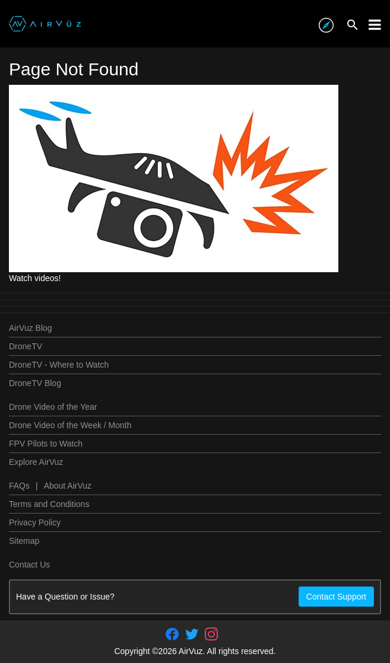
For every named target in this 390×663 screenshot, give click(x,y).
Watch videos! (35, 278)
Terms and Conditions (49, 504)
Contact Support (336, 596)
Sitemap (24, 541)
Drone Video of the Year (53, 407)
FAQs (19, 485)
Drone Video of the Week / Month (70, 425)
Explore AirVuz (36, 462)
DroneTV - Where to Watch (59, 364)
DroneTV (25, 346)
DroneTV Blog (35, 383)
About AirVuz (67, 485)
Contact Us (29, 564)
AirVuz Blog (30, 328)
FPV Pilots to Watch (46, 443)
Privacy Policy (35, 522)
